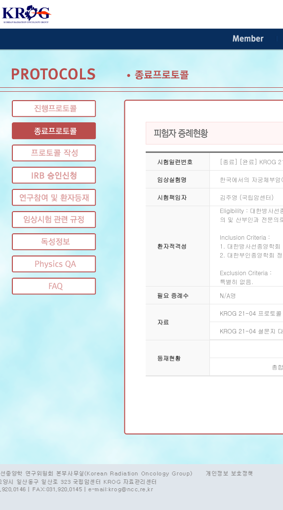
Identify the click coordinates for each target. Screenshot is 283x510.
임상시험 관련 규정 (54, 219)
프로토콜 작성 (54, 153)
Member (248, 39)
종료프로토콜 (54, 131)
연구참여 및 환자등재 (54, 197)
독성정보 (54, 242)
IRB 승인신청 (54, 175)
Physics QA (54, 264)
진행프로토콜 (54, 108)
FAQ (54, 286)
